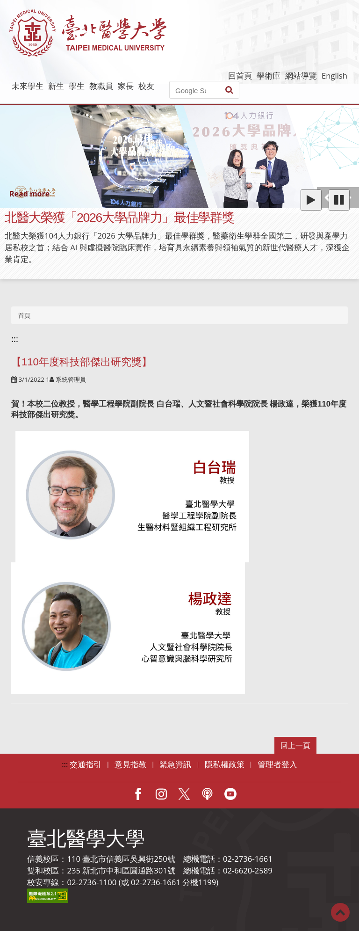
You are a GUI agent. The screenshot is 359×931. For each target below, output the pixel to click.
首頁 (24, 315)
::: (14, 339)
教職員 (101, 85)
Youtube (230, 794)
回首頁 (240, 75)
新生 (56, 85)
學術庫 (268, 75)
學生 (77, 85)
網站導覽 (301, 75)
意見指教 (130, 764)
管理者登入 (277, 764)
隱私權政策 (224, 764)
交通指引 (85, 764)
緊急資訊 (175, 764)
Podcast (207, 794)
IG (161, 794)
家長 (126, 85)
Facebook (138, 794)
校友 (146, 85)
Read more (29, 194)
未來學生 (27, 85)
